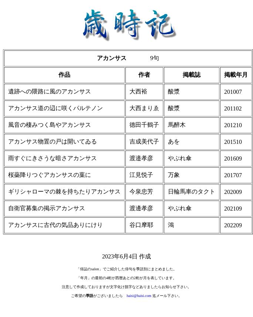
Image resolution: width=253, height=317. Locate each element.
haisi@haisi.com (139, 296)
